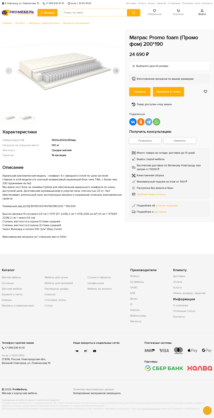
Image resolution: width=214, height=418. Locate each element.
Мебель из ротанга (99, 288)
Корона (134, 310)
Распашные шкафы (57, 288)
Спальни (50, 294)
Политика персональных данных (94, 389)
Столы (49, 305)
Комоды (7, 300)
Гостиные (8, 283)
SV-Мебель (137, 281)
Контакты (207, 3)
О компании (174, 3)
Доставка (131, 3)
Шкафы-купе (95, 283)
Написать (180, 140)
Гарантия (161, 3)
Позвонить (145, 140)
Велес (134, 298)
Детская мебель (12, 288)
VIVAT (134, 287)
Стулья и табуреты (99, 277)
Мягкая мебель (11, 277)
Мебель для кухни (56, 277)
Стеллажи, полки (55, 300)
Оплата (142, 3)
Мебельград (138, 315)
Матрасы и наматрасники (18, 305)
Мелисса (135, 321)
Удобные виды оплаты (151, 194)
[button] (9, 70)
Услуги (151, 3)
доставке (160, 211)
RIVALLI (135, 276)
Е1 (131, 304)
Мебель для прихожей (59, 283)
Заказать (139, 92)
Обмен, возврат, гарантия (189, 293)
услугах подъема (166, 205)
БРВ (132, 293)
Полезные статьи (191, 3)
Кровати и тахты (12, 294)
